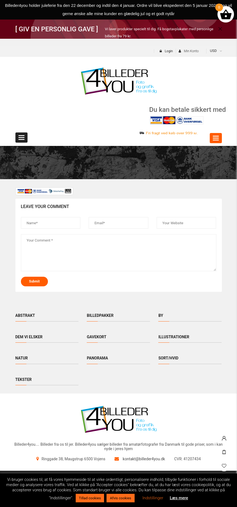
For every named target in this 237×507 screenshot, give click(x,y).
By (160, 315)
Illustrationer (173, 337)
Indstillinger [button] (152, 497)
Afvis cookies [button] (120, 498)
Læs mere (179, 497)
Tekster (23, 379)
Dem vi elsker (29, 337)
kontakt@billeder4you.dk (144, 459)
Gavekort (96, 337)
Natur (21, 358)
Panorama (97, 358)
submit (34, 281)
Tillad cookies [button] (90, 498)
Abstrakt (25, 315)
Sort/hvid (168, 358)
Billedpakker (100, 315)
